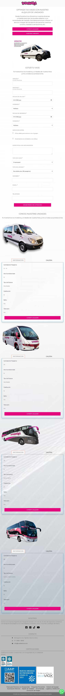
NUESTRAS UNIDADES (32, 33)
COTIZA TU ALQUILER (32, 29)
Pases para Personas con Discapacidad (18, 687)
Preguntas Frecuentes (38, 687)
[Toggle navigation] (41, 3)
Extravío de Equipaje (53, 687)
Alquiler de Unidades (28, 689)
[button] (15, 51)
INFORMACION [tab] (18, 260)
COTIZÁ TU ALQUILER (32, 317)
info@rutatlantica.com (21, 643)
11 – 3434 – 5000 (19, 640)
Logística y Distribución (53, 689)
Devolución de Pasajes (33, 690)
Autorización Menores (13, 689)
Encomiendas (40, 689)
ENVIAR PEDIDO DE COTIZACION (32, 205)
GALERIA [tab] (49, 260)
